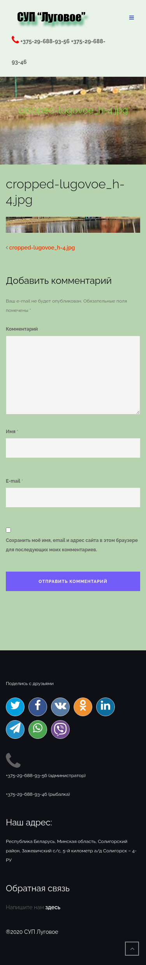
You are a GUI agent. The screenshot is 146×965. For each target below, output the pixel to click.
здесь (52, 907)
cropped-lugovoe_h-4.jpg (42, 247)
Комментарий (22, 329)
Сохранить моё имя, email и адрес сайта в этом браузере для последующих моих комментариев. (72, 545)
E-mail (13, 481)
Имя (11, 431)
